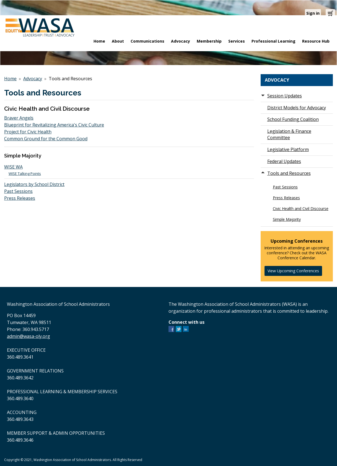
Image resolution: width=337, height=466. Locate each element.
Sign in (313, 13)
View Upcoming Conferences (293, 270)
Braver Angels (18, 118)
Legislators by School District (34, 184)
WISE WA (13, 167)
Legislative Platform (288, 149)
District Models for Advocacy (296, 108)
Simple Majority (287, 219)
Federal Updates (284, 161)
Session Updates (284, 96)
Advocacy (32, 79)
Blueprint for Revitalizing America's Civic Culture (54, 125)
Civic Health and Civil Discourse (300, 208)
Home (10, 79)
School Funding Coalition (293, 119)
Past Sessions (18, 191)
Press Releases (19, 198)
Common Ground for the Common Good (45, 139)
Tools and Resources (289, 173)
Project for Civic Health (27, 132)
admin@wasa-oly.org (28, 336)
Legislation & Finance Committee (289, 134)
